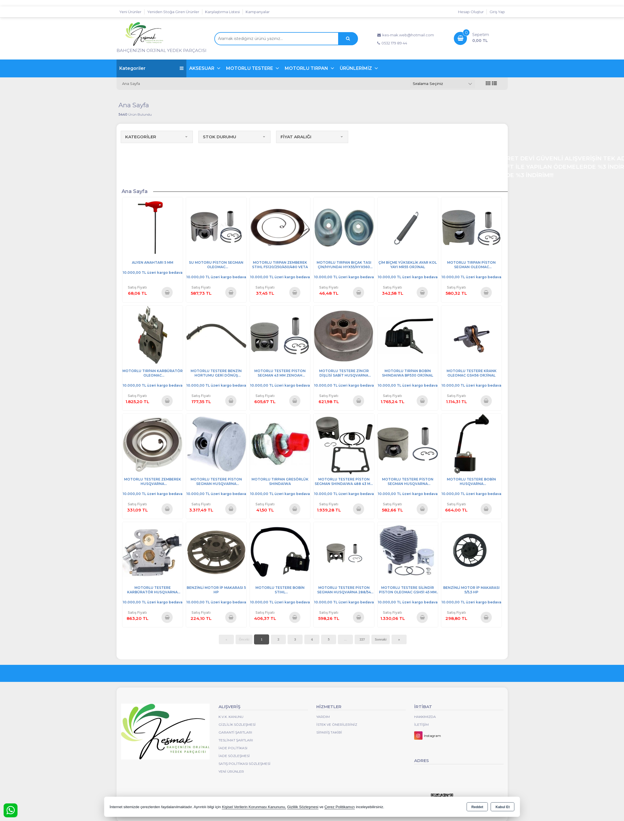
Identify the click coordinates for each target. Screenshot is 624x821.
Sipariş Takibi (329, 732)
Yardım (323, 717)
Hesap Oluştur (471, 11)
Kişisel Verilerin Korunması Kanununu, (254, 807)
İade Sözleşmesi (234, 756)
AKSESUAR (202, 68)
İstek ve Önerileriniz (336, 724)
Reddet (477, 807)
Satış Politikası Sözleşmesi (245, 763)
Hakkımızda (425, 717)
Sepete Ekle (167, 292)
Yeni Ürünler (231, 771)
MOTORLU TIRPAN (307, 68)
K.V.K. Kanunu (231, 717)
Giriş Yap (497, 11)
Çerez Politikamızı (339, 807)
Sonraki (380, 639)
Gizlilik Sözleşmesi (237, 724)
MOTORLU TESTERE (250, 68)
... (345, 639)
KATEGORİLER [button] (156, 136)
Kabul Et (502, 807)
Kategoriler (151, 68)
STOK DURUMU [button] (234, 136)
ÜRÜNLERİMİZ (356, 68)
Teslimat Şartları (236, 740)
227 (362, 639)
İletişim (421, 724)
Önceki (244, 639)
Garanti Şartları (235, 732)
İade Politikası (233, 748)
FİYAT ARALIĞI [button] (312, 136)
